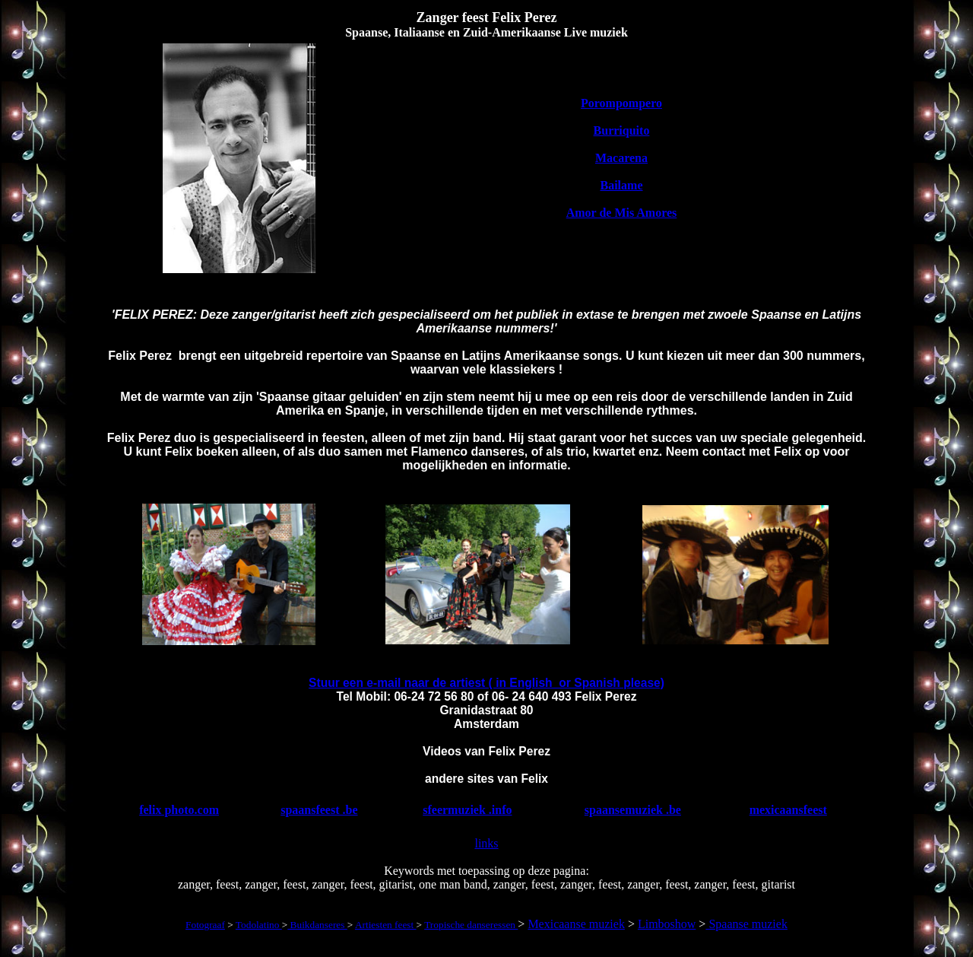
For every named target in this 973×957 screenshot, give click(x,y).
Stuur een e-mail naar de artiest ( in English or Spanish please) (486, 682)
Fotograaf (205, 924)
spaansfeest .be (318, 809)
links (486, 843)
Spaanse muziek (746, 923)
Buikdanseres (317, 924)
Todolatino (259, 924)
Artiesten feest (386, 924)
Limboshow (667, 923)
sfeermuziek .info (467, 809)
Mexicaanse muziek (576, 923)
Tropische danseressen (471, 924)
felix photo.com (179, 809)
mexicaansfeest (788, 809)
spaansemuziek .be (633, 809)
